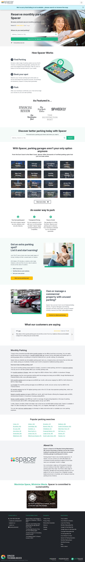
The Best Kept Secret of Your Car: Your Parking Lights (33, 529)
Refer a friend (64, 546)
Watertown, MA (17, 436)
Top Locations (64, 518)
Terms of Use (46, 518)
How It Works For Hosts (66, 535)
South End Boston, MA (64, 426)
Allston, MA (31, 424)
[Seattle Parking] (51, 174)
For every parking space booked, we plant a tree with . (41, 504)
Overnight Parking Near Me (67, 531)
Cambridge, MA (32, 426)
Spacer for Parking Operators (68, 537)
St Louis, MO (16, 429)
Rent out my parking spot (22, 278)
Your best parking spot (18, 220)
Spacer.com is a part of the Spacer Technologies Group (14, 560)
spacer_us (11, 525)
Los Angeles (14, 385)
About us (45, 525)
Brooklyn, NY (47, 424)
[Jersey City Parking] (67, 184)
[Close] (83, 7)
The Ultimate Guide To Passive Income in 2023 (33, 537)
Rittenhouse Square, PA (34, 436)
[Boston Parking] (18, 165)
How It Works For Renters (67, 520)
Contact (45, 529)
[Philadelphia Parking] (18, 184)
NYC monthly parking (16, 380)
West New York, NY (63, 429)
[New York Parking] (18, 174)
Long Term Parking (65, 523)
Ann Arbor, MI (17, 431)
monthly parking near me (37, 355)
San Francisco (15, 375)
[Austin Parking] (51, 184)
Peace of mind (51, 220)
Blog (62, 544)
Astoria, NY (61, 433)
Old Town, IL (61, 431)
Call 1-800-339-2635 (14, 518)
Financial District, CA (49, 431)
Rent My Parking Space (66, 540)
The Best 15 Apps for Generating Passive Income (33, 533)
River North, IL (32, 431)
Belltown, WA (62, 424)
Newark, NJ (61, 436)
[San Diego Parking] (34, 174)
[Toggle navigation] (81, 2)
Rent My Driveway (65, 542)
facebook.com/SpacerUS (14, 520)
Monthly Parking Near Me (67, 525)
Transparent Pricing (34, 220)
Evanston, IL (31, 429)
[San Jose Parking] (51, 194)
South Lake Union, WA (49, 436)
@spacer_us (11, 523)
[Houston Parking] (18, 194)
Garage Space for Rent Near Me (68, 529)
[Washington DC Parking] (67, 194)
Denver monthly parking (17, 399)
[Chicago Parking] (34, 165)
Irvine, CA (16, 424)
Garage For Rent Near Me (67, 527)
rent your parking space (25, 408)
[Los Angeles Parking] (51, 165)
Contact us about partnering (57, 315)
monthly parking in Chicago (20, 372)
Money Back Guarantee (49, 523)
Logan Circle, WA (48, 433)
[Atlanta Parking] (34, 184)
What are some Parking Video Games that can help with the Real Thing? (33, 525)
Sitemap (45, 527)
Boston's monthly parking (18, 394)
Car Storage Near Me (66, 533)
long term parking (68, 367)
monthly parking (37, 353)
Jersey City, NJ (32, 433)
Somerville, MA (17, 433)
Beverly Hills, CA (47, 426)
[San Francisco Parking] (67, 165)
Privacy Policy (46, 520)
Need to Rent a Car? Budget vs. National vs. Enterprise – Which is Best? (33, 520)
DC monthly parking (16, 389)
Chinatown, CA (47, 429)
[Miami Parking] (67, 174)
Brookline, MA (17, 426)
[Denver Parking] (34, 194)
